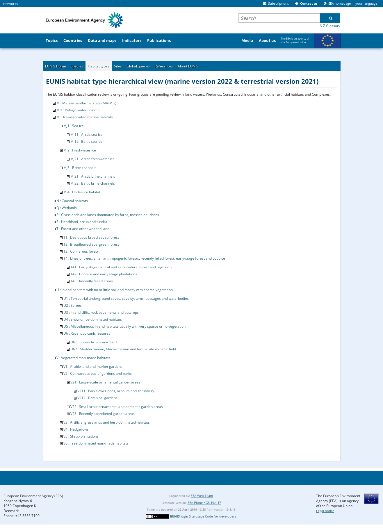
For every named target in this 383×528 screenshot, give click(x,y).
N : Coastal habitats (72, 200)
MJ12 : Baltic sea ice (86, 141)
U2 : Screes (72, 305)
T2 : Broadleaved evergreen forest (91, 244)
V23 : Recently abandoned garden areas (102, 413)
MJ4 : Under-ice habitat (81, 192)
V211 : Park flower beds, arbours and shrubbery (115, 390)
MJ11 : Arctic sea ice (86, 134)
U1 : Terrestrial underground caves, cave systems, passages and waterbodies (126, 298)
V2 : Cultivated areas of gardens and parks (97, 373)
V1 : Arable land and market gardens (92, 366)
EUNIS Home (55, 66)
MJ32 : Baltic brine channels (92, 183)
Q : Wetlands (66, 207)
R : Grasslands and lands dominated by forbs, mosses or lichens (107, 214)
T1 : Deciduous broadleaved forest (91, 237)
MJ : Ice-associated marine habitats (84, 117)
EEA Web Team (202, 495)
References (164, 66)
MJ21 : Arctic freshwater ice (92, 158)
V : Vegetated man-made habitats (83, 357)
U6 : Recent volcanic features (86, 333)
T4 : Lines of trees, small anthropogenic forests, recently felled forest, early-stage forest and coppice (144, 258)
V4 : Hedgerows (76, 429)
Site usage (196, 516)
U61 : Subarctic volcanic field (93, 342)
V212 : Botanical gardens (97, 397)
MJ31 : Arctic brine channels (92, 176)
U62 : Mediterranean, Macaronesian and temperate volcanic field (123, 349)
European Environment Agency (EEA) (33, 495)
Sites (118, 66)
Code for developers (220, 516)
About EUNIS (188, 66)
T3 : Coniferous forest (80, 251)
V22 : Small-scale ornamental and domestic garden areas (116, 406)
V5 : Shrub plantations (81, 436)
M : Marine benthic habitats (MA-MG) (86, 103)
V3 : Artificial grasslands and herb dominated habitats (106, 422)
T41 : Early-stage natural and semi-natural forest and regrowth (121, 267)
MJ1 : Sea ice (73, 125)
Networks (10, 3)
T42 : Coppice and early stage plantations (103, 274)
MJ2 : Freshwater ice (79, 150)
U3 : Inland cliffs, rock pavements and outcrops (101, 312)
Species (77, 66)
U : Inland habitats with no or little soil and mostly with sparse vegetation (114, 289)
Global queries (138, 66)
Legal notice (325, 511)
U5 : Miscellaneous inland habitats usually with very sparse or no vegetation (124, 326)
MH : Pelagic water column (77, 110)
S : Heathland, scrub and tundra (81, 221)
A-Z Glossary (330, 25)
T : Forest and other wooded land (82, 228)
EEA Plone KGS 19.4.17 (204, 502)
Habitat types (98, 66)
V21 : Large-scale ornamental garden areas (105, 382)
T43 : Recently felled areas (91, 281)
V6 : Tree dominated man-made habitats (96, 443)
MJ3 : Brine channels (79, 167)
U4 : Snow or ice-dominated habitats (92, 319)
